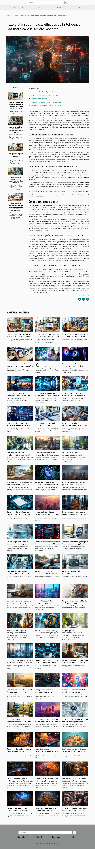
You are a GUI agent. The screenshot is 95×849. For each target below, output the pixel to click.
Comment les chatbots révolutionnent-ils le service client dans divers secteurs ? (19, 455)
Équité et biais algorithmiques (39, 98)
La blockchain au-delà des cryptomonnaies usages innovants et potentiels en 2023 (47, 514)
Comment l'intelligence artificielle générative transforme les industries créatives (74, 603)
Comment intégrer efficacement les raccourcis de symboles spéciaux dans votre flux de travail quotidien (19, 604)
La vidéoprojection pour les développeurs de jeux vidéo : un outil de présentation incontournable (18, 812)
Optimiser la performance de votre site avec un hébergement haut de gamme (47, 544)
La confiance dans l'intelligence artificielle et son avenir (46, 105)
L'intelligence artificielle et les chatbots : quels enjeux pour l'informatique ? (46, 810)
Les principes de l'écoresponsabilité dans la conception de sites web (72, 633)
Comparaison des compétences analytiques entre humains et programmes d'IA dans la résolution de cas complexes (46, 782)
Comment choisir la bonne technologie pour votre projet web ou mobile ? (75, 425)
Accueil (8, 15)
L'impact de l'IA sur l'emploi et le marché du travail (44, 95)
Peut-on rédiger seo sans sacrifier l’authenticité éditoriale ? (15, 155)
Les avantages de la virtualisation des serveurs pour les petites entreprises (19, 544)
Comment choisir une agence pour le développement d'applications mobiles (75, 544)
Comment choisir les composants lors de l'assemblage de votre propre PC (74, 810)
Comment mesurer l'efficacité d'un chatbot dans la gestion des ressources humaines (75, 722)
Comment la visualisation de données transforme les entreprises (45, 603)
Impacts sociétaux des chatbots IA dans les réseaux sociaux (75, 691)
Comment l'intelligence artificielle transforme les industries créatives (47, 720)
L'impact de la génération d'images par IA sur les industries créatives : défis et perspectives (47, 751)
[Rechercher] (45, 2)
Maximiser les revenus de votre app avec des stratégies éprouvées (20, 365)
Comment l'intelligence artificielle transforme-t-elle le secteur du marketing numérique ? (19, 396)
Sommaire (35, 88)
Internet (40, 7)
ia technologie (54, 158)
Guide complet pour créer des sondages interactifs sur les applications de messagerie (73, 455)
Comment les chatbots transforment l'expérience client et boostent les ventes (20, 722)
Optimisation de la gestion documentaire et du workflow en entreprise (19, 573)
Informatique (18, 7)
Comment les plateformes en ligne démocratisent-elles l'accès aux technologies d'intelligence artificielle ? (75, 338)
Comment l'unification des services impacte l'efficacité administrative (20, 661)
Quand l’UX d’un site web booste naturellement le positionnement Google (15, 104)
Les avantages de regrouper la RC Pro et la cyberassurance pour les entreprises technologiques (16, 207)
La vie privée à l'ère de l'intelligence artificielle (43, 92)
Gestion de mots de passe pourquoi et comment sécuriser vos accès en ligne (46, 484)
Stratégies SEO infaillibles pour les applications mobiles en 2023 (19, 483)
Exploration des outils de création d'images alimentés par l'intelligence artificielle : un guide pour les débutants (19, 752)
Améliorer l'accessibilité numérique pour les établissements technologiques (74, 573)
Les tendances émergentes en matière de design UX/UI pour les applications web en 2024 (19, 781)
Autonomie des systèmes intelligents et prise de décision (46, 102)
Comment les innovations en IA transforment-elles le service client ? (75, 396)
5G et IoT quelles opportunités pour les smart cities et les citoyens (73, 484)
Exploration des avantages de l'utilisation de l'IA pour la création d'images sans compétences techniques (19, 515)
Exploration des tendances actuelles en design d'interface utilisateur (18, 425)
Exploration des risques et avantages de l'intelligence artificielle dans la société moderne (20, 633)
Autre (80, 7)
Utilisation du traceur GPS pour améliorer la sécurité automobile (46, 572)
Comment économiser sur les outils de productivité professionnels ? (45, 425)
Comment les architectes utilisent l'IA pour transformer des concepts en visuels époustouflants (19, 693)
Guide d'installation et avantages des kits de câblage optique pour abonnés (47, 633)
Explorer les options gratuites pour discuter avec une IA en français (75, 661)
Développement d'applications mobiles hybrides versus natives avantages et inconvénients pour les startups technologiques (74, 515)
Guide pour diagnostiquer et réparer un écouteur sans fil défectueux (45, 692)
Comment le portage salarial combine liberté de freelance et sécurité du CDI (46, 455)
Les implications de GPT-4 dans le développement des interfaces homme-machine (74, 781)
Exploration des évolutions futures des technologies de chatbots (47, 661)
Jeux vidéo (60, 7)
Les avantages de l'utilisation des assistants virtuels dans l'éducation (16, 180)
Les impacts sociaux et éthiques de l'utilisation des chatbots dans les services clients (74, 751)
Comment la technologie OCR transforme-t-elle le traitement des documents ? (47, 396)
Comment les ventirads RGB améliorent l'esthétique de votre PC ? (74, 366)
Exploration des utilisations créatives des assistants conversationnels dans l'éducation (47, 366)
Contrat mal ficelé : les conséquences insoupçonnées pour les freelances (16, 129)
